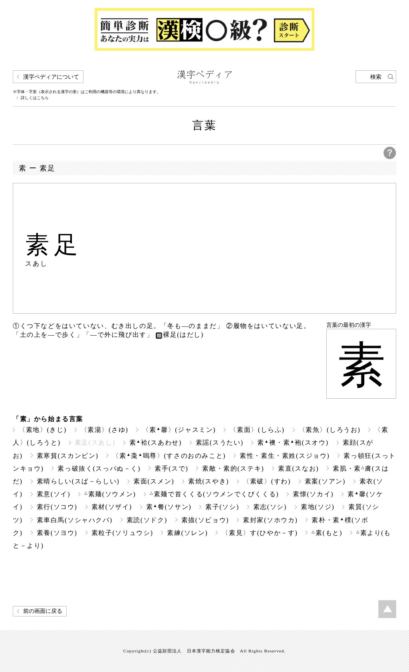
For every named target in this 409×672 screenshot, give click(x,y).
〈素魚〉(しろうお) (330, 429)
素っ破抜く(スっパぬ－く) (99, 468)
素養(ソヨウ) (57, 532)
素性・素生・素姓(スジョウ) (285, 455)
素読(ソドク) (147, 520)
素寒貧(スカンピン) (68, 455)
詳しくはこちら (35, 98)
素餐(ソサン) (169, 506)
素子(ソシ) (222, 506)
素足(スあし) (95, 442)
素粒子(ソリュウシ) (122, 532)
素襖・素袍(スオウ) (292, 442)
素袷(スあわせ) (155, 442)
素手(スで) (171, 468)
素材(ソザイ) (111, 506)
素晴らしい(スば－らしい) (78, 481)
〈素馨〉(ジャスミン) (179, 429)
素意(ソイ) (53, 494)
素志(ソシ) (270, 506)
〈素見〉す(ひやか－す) (260, 532)
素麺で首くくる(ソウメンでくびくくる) (214, 494)
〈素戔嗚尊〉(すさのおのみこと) (169, 455)
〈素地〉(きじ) (43, 429)
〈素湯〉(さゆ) (105, 429)
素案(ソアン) (325, 481)
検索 (375, 77)
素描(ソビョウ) (205, 520)
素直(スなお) (298, 468)
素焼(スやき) (208, 481)
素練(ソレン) (187, 532)
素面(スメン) (153, 481)
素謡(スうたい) (220, 442)
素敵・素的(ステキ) (233, 468)
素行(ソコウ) (57, 506)
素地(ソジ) (317, 506)
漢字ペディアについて (51, 77)
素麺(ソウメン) (110, 494)
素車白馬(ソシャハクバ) (75, 520)
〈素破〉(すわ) (267, 481)
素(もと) (327, 532)
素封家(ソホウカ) (270, 520)
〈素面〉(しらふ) (257, 429)
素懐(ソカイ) (313, 494)
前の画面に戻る (42, 611)
